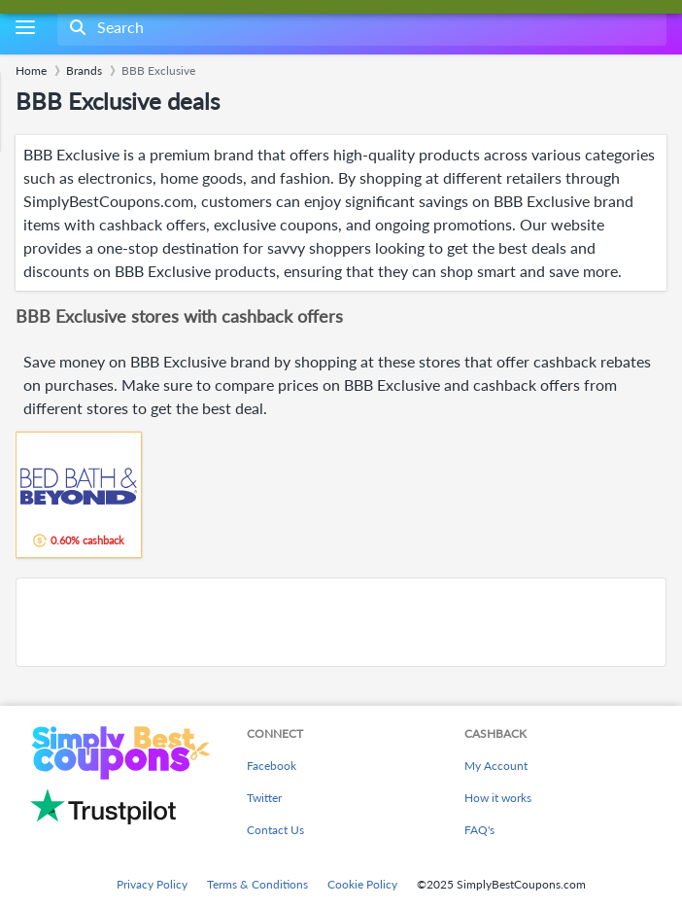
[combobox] (359, 27)
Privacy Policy (152, 884)
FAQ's (479, 829)
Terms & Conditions (257, 884)
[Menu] (25, 28)
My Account (496, 765)
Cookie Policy (362, 884)
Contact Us (275, 829)
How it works (497, 797)
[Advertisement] (341, 622)
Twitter (264, 797)
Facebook (271, 765)
